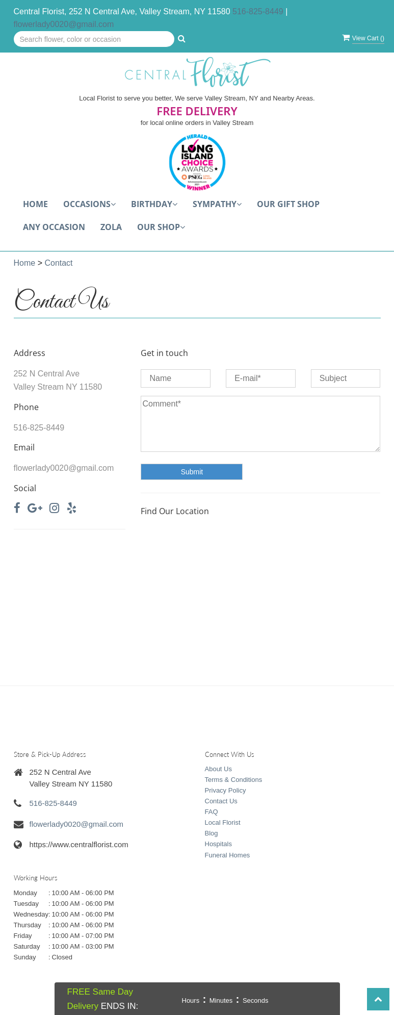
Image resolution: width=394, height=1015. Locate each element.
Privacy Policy (225, 790)
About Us (218, 769)
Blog (211, 833)
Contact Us (221, 801)
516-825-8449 (257, 11)
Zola (111, 227)
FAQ (211, 812)
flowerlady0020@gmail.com (64, 24)
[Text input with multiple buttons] (94, 39)
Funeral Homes (227, 855)
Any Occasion (54, 227)
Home (35, 204)
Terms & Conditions (233, 779)
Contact (58, 263)
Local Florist (223, 822)
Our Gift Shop (288, 204)
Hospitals (218, 844)
